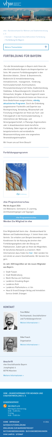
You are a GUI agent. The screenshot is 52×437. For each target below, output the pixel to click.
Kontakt (9, 37)
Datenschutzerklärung (14, 425)
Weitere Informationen (29, 322)
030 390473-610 (14, 406)
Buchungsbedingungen (36, 431)
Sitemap (19, 434)
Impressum (14, 422)
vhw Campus (8, 434)
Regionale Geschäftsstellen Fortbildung (29, 37)
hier (31, 253)
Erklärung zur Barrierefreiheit (18, 428)
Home (5, 422)
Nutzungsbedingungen (13, 431)
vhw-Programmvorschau (26, 217)
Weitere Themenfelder (13, 47)
